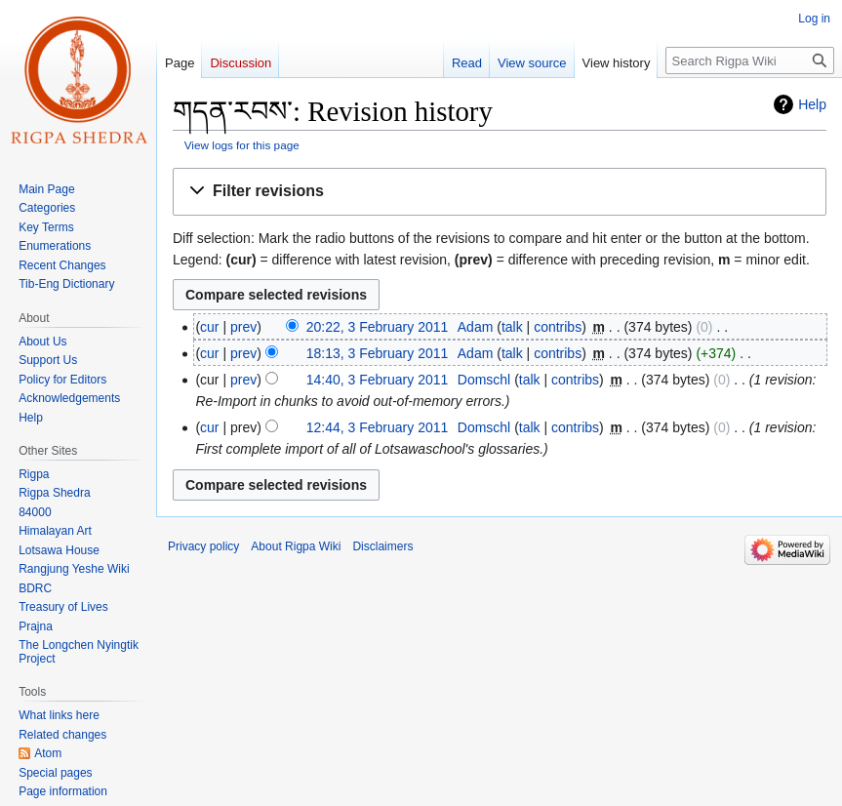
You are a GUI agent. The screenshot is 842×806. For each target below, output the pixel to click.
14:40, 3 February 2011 (377, 379)
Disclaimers (382, 546)
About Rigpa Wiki (296, 546)
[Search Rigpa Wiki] (749, 60)
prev (243, 327)
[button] (499, 192)
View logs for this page (242, 145)
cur (209, 327)
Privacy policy (203, 546)
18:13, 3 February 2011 (377, 353)
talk (512, 327)
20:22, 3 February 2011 (377, 327)
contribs (557, 327)
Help (812, 104)
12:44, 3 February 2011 (377, 427)
